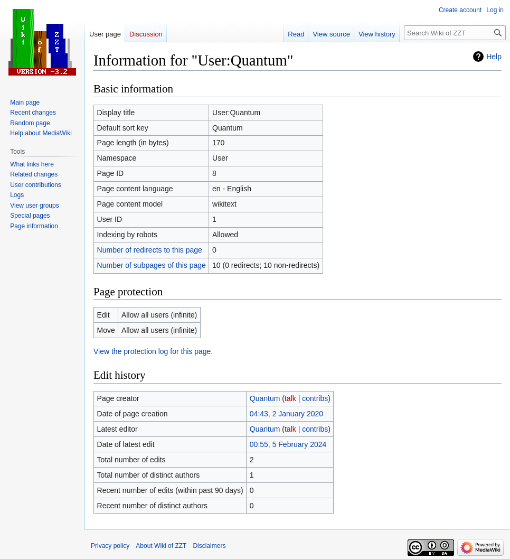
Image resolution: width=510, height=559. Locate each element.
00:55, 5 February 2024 (288, 444)
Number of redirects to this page (149, 250)
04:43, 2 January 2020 (286, 413)
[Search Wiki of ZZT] (455, 32)
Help (494, 56)
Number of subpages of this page (151, 265)
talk (290, 398)
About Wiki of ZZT (161, 545)
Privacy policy (110, 545)
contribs (315, 398)
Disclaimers (209, 545)
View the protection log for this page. (153, 351)
